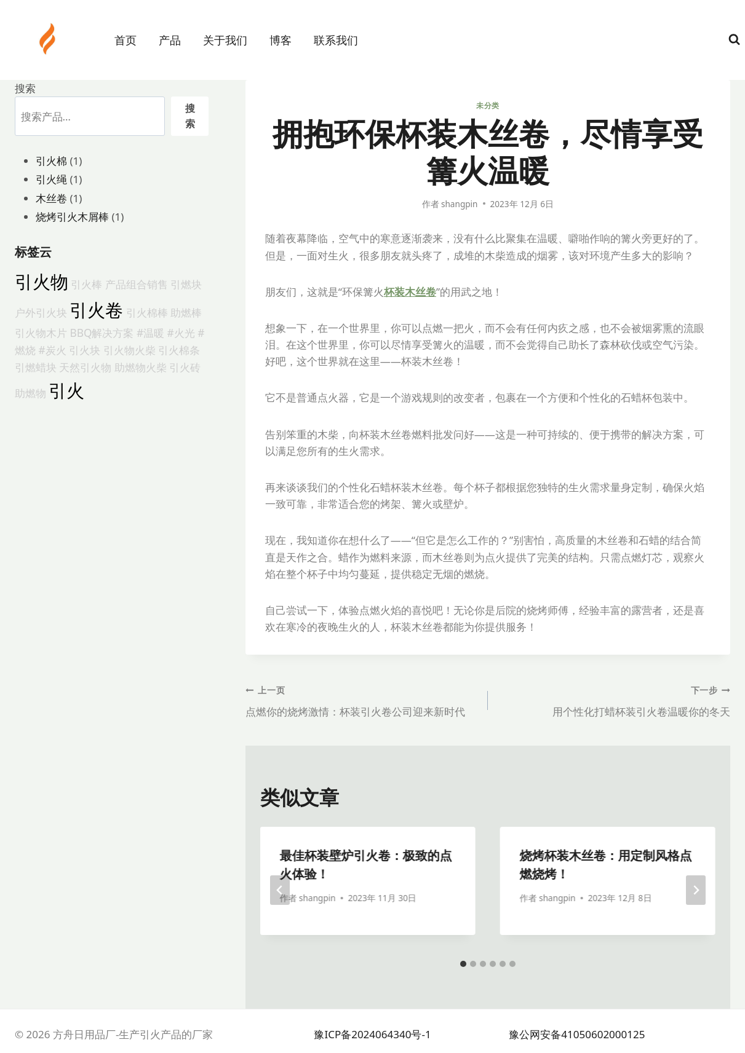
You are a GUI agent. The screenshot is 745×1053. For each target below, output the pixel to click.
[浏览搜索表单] (734, 39)
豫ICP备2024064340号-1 (372, 1034)
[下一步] (696, 890)
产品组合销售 (136, 284)
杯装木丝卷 (410, 292)
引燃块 (186, 284)
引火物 (41, 281)
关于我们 (225, 40)
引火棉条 (179, 349)
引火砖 (185, 367)
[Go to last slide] (280, 890)
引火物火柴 (129, 349)
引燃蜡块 (36, 367)
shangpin (459, 204)
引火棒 (86, 284)
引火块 (84, 349)
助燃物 (30, 392)
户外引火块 (41, 312)
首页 (125, 40)
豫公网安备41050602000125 (577, 1034)
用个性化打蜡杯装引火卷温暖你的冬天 (614, 700)
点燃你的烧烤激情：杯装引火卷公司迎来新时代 (361, 700)
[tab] (463, 964)
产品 (170, 40)
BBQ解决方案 (101, 332)
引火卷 (96, 310)
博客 (280, 40)
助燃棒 (186, 312)
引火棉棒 (147, 312)
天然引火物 (85, 367)
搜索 (25, 88)
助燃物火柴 (140, 367)
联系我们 (336, 40)
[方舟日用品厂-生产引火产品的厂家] (48, 39)
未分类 (488, 105)
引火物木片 (41, 332)
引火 (66, 390)
